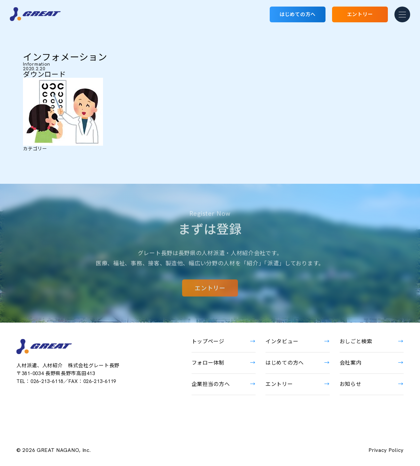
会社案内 (351, 362)
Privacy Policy (386, 450)
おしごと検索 (356, 341)
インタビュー (281, 341)
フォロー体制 (208, 362)
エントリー (360, 14)
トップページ (208, 341)
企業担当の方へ (211, 384)
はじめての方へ (298, 14)
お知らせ (351, 384)
